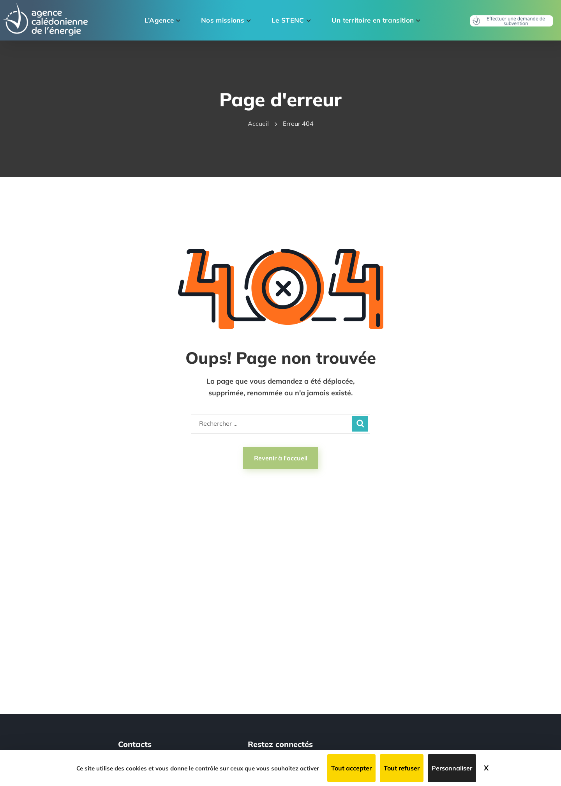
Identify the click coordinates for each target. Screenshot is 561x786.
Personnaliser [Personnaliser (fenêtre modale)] (452, 768)
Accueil (258, 123)
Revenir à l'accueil (280, 458)
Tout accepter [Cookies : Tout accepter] (351, 768)
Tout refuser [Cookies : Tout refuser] (402, 768)
